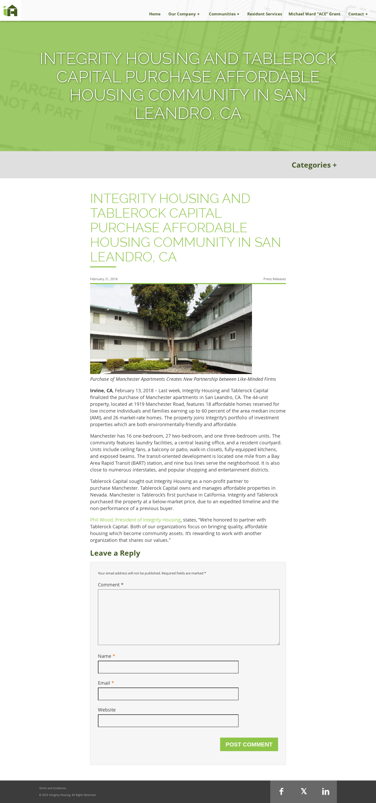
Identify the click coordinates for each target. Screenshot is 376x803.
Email (106, 683)
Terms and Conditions (52, 788)
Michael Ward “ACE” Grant (314, 13)
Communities (222, 13)
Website (107, 710)
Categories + (314, 164)
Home (155, 13)
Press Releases (274, 279)
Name (106, 656)
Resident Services (264, 13)
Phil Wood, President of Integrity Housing (135, 520)
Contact (356, 13)
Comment (111, 584)
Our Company (182, 13)
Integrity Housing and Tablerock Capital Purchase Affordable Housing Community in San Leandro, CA (185, 228)
